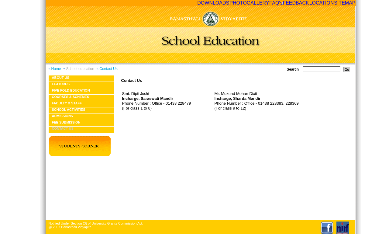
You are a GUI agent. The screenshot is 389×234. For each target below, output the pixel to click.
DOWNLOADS (213, 2)
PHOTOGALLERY (249, 2)
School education (80, 69)
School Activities (68, 109)
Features (61, 84)
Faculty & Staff (67, 103)
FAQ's (275, 2)
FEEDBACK (296, 2)
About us (60, 77)
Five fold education (71, 90)
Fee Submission (66, 122)
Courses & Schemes (70, 97)
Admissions (62, 116)
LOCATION (321, 2)
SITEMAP (344, 2)
